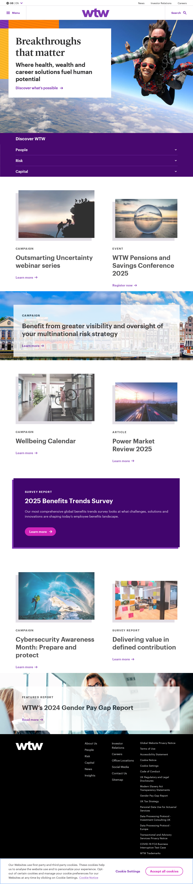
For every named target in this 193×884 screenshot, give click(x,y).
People (89, 749)
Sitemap (117, 779)
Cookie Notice (148, 759)
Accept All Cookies (164, 871)
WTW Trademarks (150, 853)
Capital (89, 762)
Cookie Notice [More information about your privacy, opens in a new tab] (88, 877)
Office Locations (123, 760)
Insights (90, 775)
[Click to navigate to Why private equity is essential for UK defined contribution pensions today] (97, 171)
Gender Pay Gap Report (154, 795)
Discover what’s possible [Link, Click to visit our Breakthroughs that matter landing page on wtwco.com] (40, 88)
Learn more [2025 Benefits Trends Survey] (41, 531)
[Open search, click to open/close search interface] (178, 13)
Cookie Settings (149, 765)
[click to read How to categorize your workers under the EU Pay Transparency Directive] (97, 149)
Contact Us (119, 773)
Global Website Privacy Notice (157, 742)
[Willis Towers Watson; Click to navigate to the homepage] (95, 13)
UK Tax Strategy (149, 801)
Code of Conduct (150, 771)
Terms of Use (147, 748)
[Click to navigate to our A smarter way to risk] (97, 160)
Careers (182, 3)
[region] (96, 871)
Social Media (120, 766)
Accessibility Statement (154, 754)
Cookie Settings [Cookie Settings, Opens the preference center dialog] (128, 871)
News (141, 3)
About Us (91, 743)
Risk (87, 756)
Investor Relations (161, 3)
